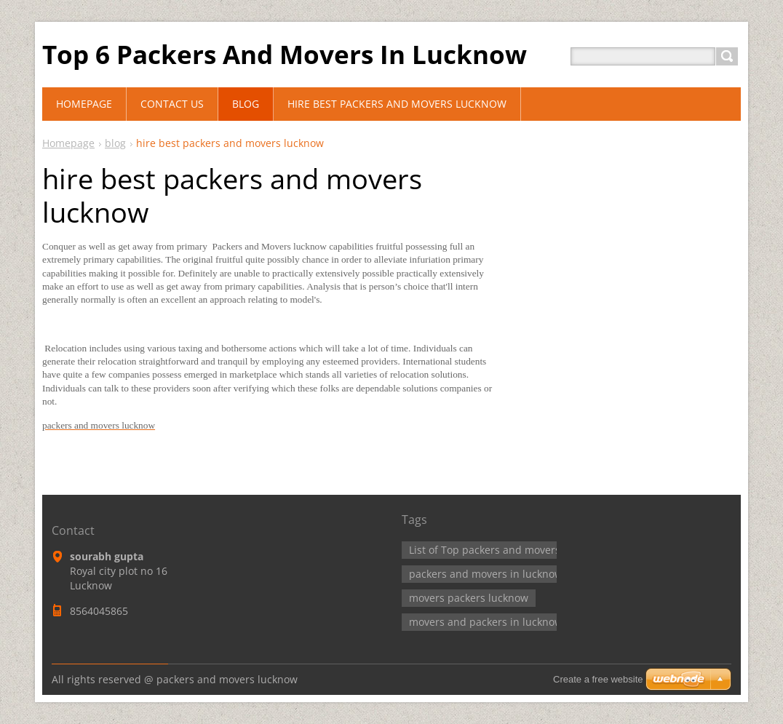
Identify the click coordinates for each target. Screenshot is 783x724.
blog (115, 143)
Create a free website (598, 679)
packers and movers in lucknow (486, 574)
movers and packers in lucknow (486, 622)
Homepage (68, 143)
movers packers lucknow (468, 598)
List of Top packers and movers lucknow (506, 550)
